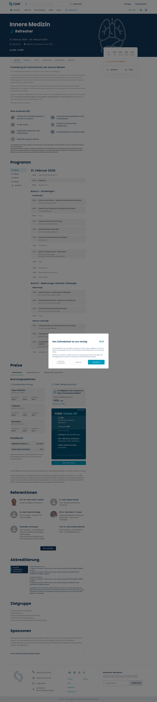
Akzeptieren (96, 362)
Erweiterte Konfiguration (60, 362)
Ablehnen (78, 362)
